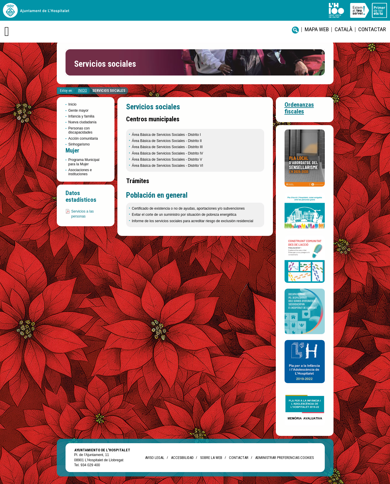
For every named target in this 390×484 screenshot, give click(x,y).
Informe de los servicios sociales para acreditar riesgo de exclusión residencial (192, 221)
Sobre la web (211, 457)
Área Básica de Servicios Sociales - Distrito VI (167, 166)
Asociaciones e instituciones (80, 172)
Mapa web (317, 29)
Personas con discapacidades (80, 130)
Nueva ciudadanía (82, 122)
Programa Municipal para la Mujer (84, 162)
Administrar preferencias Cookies (284, 457)
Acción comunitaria (83, 138)
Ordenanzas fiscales (299, 108)
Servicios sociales (108, 91)
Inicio (82, 90)
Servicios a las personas (82, 213)
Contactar (372, 29)
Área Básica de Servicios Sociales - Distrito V (167, 159)
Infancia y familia (81, 116)
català (343, 29)
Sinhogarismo (79, 144)
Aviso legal (154, 457)
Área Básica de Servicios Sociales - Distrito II (167, 141)
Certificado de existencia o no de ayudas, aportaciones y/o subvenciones (188, 208)
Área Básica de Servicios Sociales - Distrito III (167, 147)
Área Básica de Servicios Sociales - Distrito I (166, 135)
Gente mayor (78, 110)
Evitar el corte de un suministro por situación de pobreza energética (184, 215)
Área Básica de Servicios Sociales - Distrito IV (167, 153)
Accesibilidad (182, 457)
